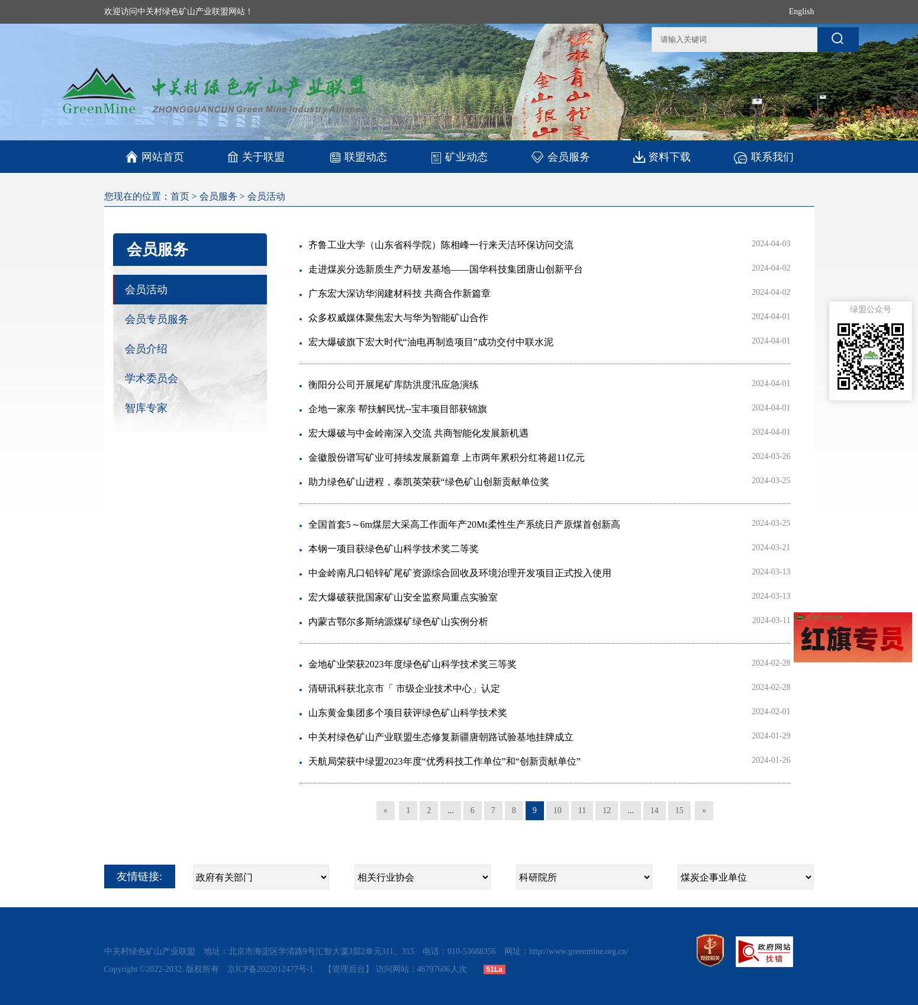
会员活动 (266, 196)
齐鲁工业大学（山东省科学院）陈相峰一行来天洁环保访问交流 (441, 245)
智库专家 (146, 408)
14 (654, 810)
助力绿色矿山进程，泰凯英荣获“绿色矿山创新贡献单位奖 (428, 482)
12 (607, 810)
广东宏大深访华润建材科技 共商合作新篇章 (399, 293)
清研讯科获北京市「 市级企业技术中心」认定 (404, 688)
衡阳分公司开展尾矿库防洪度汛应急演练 (393, 385)
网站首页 (154, 156)
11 (582, 810)
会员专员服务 (157, 319)
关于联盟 (256, 156)
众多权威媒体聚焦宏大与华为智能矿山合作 (398, 318)
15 (679, 810)
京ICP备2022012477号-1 (271, 969)
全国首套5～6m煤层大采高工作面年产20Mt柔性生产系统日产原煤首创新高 (464, 524)
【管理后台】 (348, 969)
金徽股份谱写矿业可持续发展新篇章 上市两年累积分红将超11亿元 (446, 457)
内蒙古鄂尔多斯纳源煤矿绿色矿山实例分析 (398, 622)
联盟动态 (357, 157)
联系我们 (763, 156)
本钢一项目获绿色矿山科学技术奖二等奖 (393, 549)
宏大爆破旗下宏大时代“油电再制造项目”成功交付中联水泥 (430, 342)
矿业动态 (459, 157)
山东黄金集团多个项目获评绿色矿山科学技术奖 (407, 713)
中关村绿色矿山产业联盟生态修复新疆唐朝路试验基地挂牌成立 (441, 737)
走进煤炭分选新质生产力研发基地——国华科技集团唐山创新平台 (445, 269)
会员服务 (560, 157)
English (801, 11)
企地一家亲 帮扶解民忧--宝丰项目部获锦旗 (398, 409)
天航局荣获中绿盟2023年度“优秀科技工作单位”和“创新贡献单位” (444, 761)
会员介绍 (146, 349)
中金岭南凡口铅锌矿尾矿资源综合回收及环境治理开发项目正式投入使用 (459, 573)
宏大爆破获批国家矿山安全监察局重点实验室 (403, 597)
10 (557, 810)
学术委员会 (151, 378)
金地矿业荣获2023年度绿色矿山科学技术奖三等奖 (412, 664)
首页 (179, 196)
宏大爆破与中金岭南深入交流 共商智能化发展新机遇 (418, 433)
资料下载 (662, 156)
